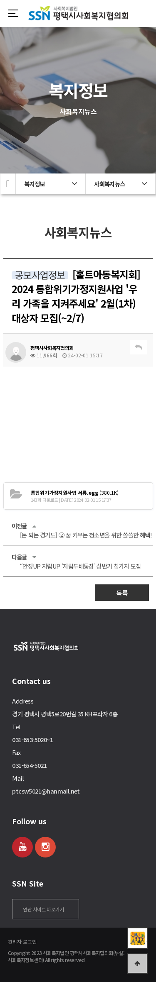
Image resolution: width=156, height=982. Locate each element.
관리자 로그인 (22, 941)
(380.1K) (75, 492)
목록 (122, 592)
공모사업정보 (40, 275)
